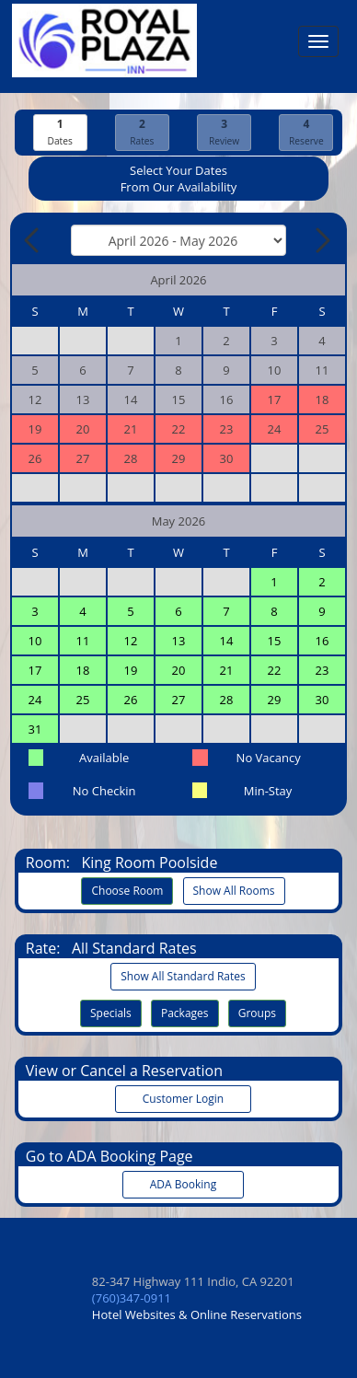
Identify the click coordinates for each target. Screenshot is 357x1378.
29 (275, 699)
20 (179, 670)
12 (131, 640)
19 (131, 670)
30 (322, 699)
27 (179, 699)
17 (35, 670)
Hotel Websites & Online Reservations (197, 1314)
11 (83, 640)
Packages (185, 1013)
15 (275, 640)
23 (322, 670)
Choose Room (127, 890)
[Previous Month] (33, 240)
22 (275, 670)
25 (83, 699)
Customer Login (183, 1098)
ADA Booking (183, 1184)
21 (227, 670)
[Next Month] (321, 240)
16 (322, 640)
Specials (111, 1013)
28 (227, 699)
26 (131, 699)
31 (35, 729)
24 (35, 699)
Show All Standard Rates (183, 976)
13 (179, 640)
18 (83, 670)
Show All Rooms (234, 890)
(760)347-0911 (131, 1298)
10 (35, 640)
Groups (257, 1013)
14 (227, 640)
